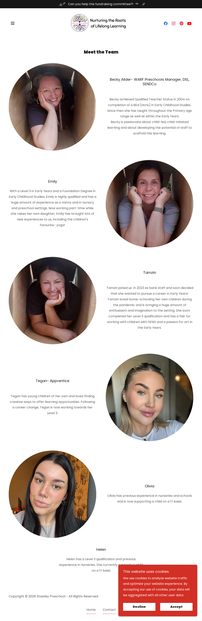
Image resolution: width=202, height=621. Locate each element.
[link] (101, 23)
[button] (13, 23)
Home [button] (91, 609)
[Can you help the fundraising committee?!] (101, 4)
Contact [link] (109, 609)
